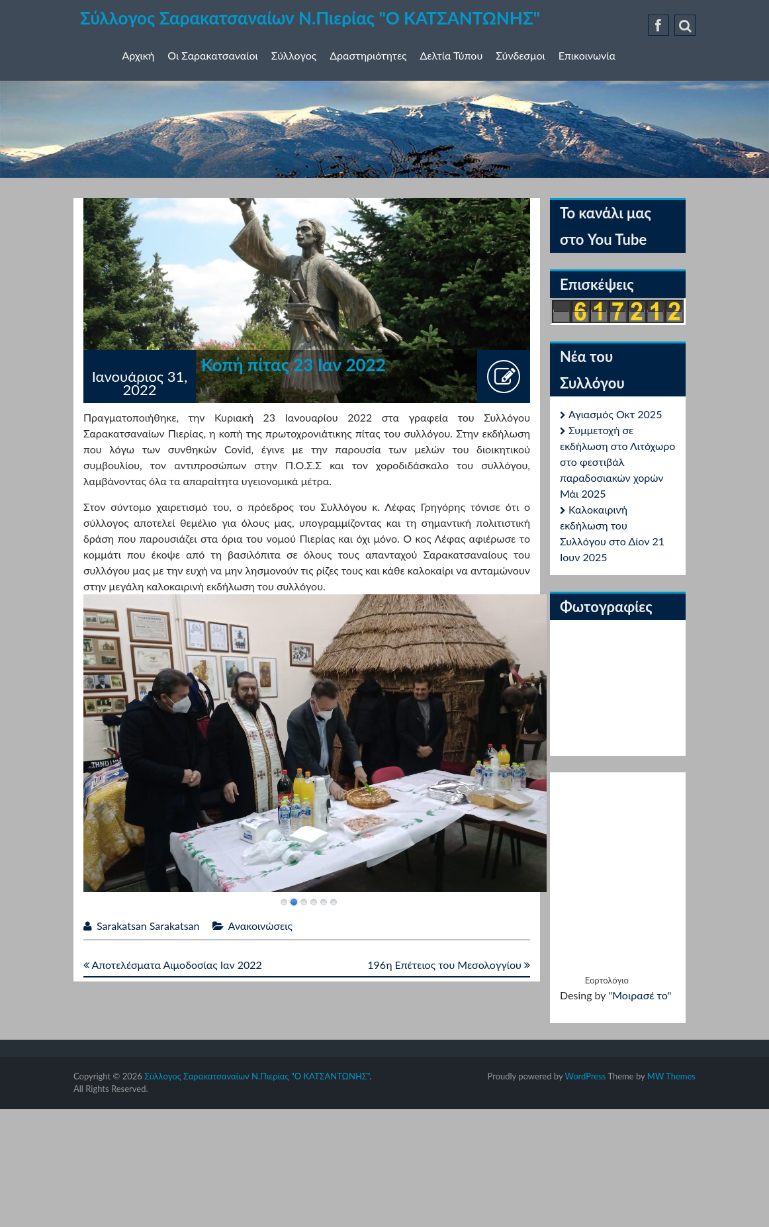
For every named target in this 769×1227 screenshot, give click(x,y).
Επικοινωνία (587, 55)
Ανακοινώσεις (260, 925)
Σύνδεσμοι (520, 55)
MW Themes (671, 1076)
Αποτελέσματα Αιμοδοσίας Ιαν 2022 (172, 964)
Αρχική (138, 55)
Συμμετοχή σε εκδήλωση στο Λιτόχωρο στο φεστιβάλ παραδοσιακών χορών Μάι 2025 (617, 462)
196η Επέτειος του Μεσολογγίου (448, 964)
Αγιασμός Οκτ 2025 (615, 414)
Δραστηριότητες (368, 55)
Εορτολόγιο (607, 980)
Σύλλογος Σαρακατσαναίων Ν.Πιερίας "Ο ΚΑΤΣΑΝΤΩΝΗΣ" (310, 17)
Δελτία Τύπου (451, 55)
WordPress (585, 1076)
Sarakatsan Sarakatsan (148, 925)
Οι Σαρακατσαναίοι (212, 55)
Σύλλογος (293, 55)
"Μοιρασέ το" (639, 995)
